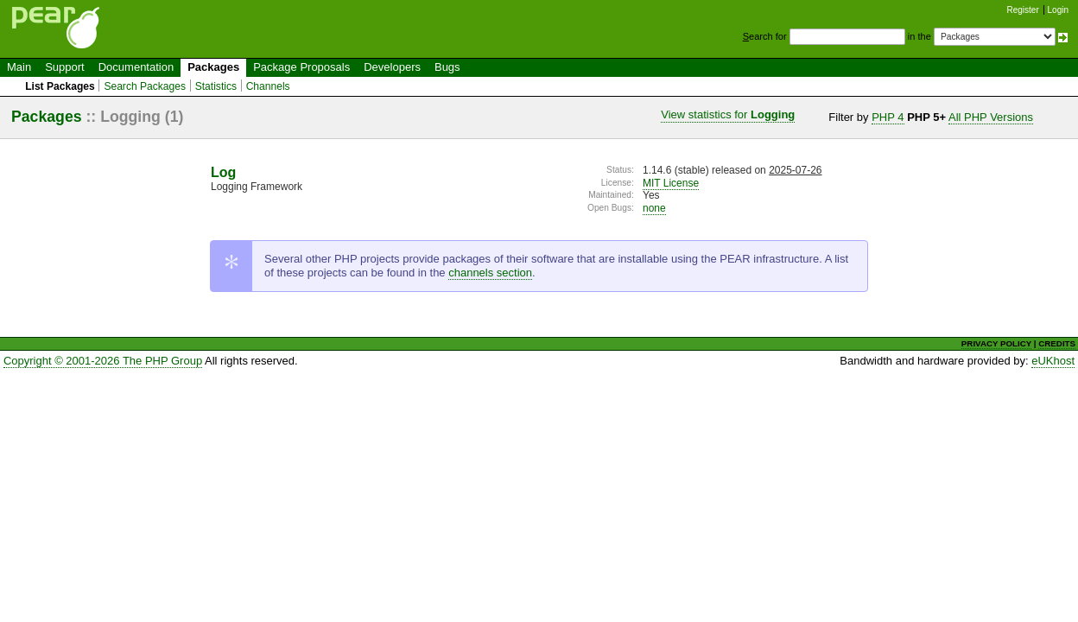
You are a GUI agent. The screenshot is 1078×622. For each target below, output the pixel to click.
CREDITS (1056, 343)
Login (1058, 10)
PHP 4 (888, 117)
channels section (490, 272)
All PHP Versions (990, 117)
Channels (268, 86)
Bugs (447, 66)
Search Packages (145, 86)
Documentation (136, 66)
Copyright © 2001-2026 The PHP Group (102, 360)
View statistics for (728, 114)
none (654, 208)
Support (65, 66)
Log (223, 172)
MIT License (671, 183)
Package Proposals (301, 66)
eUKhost (1053, 360)
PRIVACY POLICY (996, 343)
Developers (392, 66)
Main (19, 66)
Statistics (216, 86)
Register (1023, 10)
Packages (213, 66)
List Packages (60, 86)
